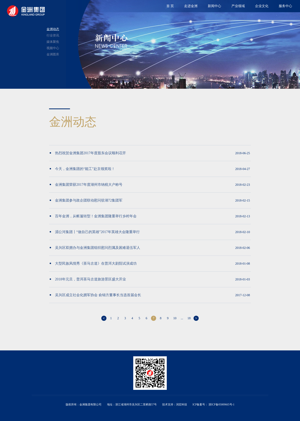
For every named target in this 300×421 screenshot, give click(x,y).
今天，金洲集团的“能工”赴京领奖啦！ (82, 169)
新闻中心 (214, 6)
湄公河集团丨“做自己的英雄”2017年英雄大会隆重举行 (95, 232)
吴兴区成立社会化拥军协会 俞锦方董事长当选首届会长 (95, 295)
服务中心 (285, 6)
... (182, 318)
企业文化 (261, 6)
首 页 (170, 6)
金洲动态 (53, 29)
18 (189, 318)
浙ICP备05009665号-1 (221, 404)
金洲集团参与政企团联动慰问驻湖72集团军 (86, 200)
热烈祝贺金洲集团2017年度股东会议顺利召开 (88, 153)
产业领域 (238, 6)
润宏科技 (181, 404)
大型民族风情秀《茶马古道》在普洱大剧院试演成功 (93, 263)
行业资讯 (53, 35)
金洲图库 (53, 54)
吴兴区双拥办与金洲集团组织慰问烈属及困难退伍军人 (95, 248)
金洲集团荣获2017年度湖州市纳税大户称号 (86, 185)
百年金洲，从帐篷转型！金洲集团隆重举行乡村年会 (93, 216)
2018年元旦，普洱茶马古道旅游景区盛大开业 (88, 279)
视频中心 (53, 48)
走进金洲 (191, 6)
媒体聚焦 (53, 41)
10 (174, 318)
